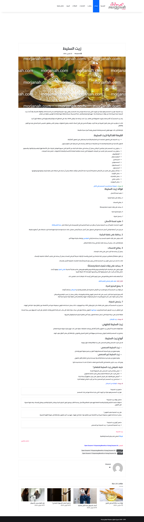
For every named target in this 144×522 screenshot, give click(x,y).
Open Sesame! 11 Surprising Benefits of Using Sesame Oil (101, 445)
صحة (96, 6)
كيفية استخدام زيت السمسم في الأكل (105, 186)
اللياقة (75, 6)
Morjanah (77, 54)
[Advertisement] (72, 27)
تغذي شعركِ (62, 269)
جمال (90, 6)
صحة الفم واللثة (56, 225)
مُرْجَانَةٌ (121, 436)
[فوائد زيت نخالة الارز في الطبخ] (111, 494)
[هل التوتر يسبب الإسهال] (33, 494)
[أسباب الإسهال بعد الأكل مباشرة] (85, 495)
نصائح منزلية (60, 6)
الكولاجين (86, 238)
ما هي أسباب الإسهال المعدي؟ (61, 502)
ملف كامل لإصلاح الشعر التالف (107, 281)
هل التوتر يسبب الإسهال (37, 502)
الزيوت (68, 6)
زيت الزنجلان (113, 319)
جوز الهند (93, 310)
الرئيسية (103, 6)
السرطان (73, 290)
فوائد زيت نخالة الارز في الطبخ (114, 502)
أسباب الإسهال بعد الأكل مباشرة (87, 505)
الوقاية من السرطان (111, 383)
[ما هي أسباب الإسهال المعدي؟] (59, 494)
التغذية (83, 6)
